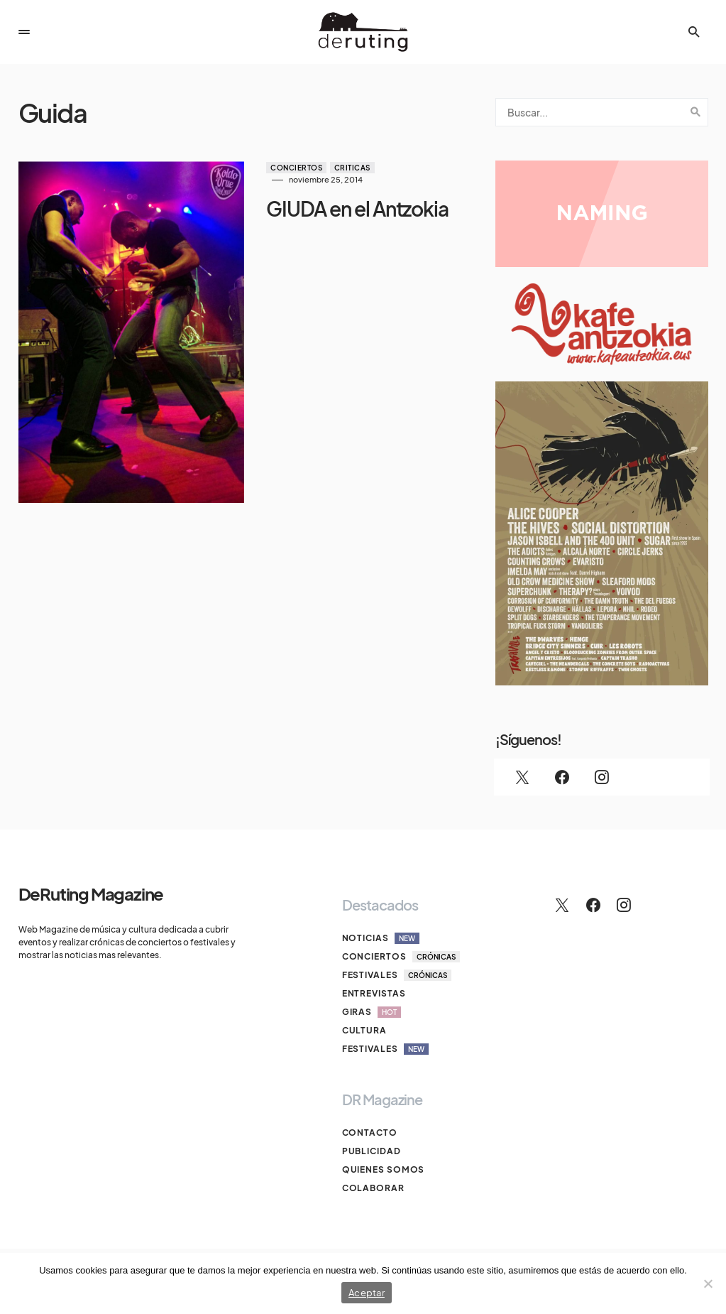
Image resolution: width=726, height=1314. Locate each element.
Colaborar (373, 1188)
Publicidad (371, 1151)
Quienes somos (383, 1169)
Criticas (348, 167)
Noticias (380, 938)
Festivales (396, 975)
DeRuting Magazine (91, 893)
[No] (708, 1283)
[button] (24, 32)
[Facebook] (562, 777)
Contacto (369, 1132)
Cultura (364, 1030)
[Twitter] (522, 777)
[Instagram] (602, 777)
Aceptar (366, 1292)
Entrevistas (374, 993)
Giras (372, 1012)
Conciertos (293, 167)
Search (695, 112)
